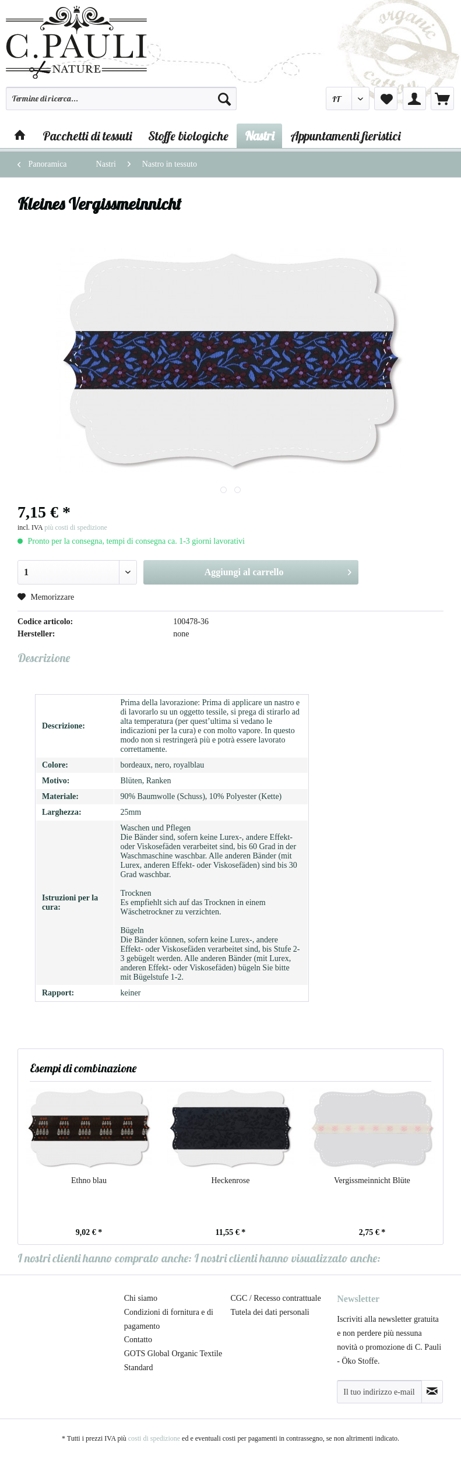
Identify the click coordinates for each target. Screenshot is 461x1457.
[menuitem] (121, 104)
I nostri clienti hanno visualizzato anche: (287, 1258)
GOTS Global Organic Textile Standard (173, 1360)
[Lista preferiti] (385, 98)
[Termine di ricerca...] (121, 98)
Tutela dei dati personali (270, 1312)
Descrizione (43, 657)
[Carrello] (442, 98)
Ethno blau (89, 1180)
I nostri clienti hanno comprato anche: (104, 1258)
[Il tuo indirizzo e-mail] (379, 1391)
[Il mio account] (414, 98)
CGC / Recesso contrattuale (276, 1298)
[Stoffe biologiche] (188, 136)
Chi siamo (140, 1298)
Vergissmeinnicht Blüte (372, 1180)
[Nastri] (259, 136)
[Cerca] (224, 98)
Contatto (138, 1339)
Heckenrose (230, 1180)
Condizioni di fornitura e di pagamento (168, 1319)
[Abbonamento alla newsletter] (432, 1391)
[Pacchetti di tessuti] (87, 136)
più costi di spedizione (75, 527)
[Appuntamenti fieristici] (345, 136)
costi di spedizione (154, 1438)
